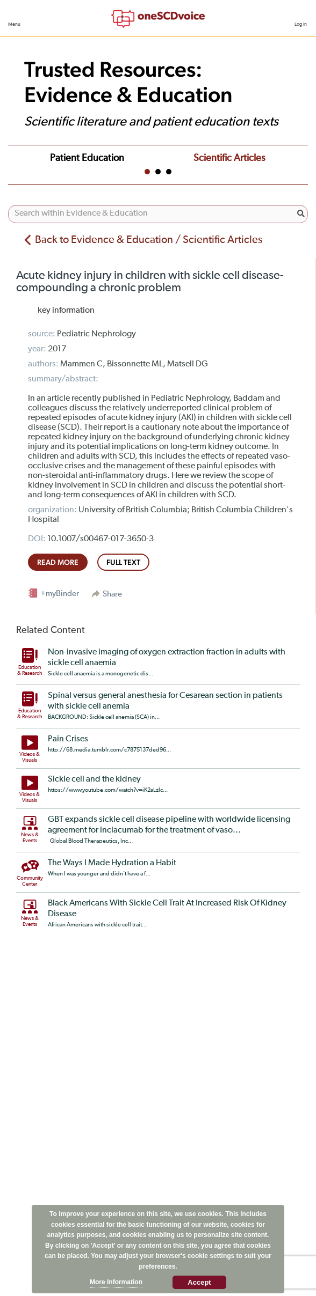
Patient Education (87, 158)
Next (297, 157)
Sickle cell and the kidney (94, 779)
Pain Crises (68, 739)
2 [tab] (158, 171)
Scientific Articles (229, 158)
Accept (199, 1282)
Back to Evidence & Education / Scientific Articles (148, 239)
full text (123, 562)
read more (57, 562)
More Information (116, 1282)
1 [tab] (147, 171)
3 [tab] (168, 171)
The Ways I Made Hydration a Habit (112, 863)
